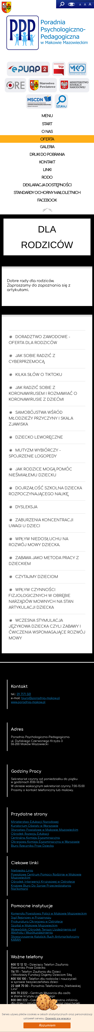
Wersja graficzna (71, 4)
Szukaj (62, 4)
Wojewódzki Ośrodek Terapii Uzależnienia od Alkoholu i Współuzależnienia (43, 931)
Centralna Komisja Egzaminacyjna (35, 837)
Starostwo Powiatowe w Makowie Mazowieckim (44, 829)
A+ (89, 4)
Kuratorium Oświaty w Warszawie (34, 825)
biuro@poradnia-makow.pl (40, 698)
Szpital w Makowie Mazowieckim (34, 925)
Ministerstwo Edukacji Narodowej (35, 821)
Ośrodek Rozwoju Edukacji (30, 833)
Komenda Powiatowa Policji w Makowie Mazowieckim (49, 913)
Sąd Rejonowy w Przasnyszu (31, 917)
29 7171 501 (24, 694)
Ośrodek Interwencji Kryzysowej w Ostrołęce (43, 881)
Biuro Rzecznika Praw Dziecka (32, 845)
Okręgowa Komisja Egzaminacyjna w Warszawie (45, 841)
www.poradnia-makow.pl (28, 702)
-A (80, 4)
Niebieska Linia (22, 870)
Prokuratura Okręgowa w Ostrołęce (37, 921)
